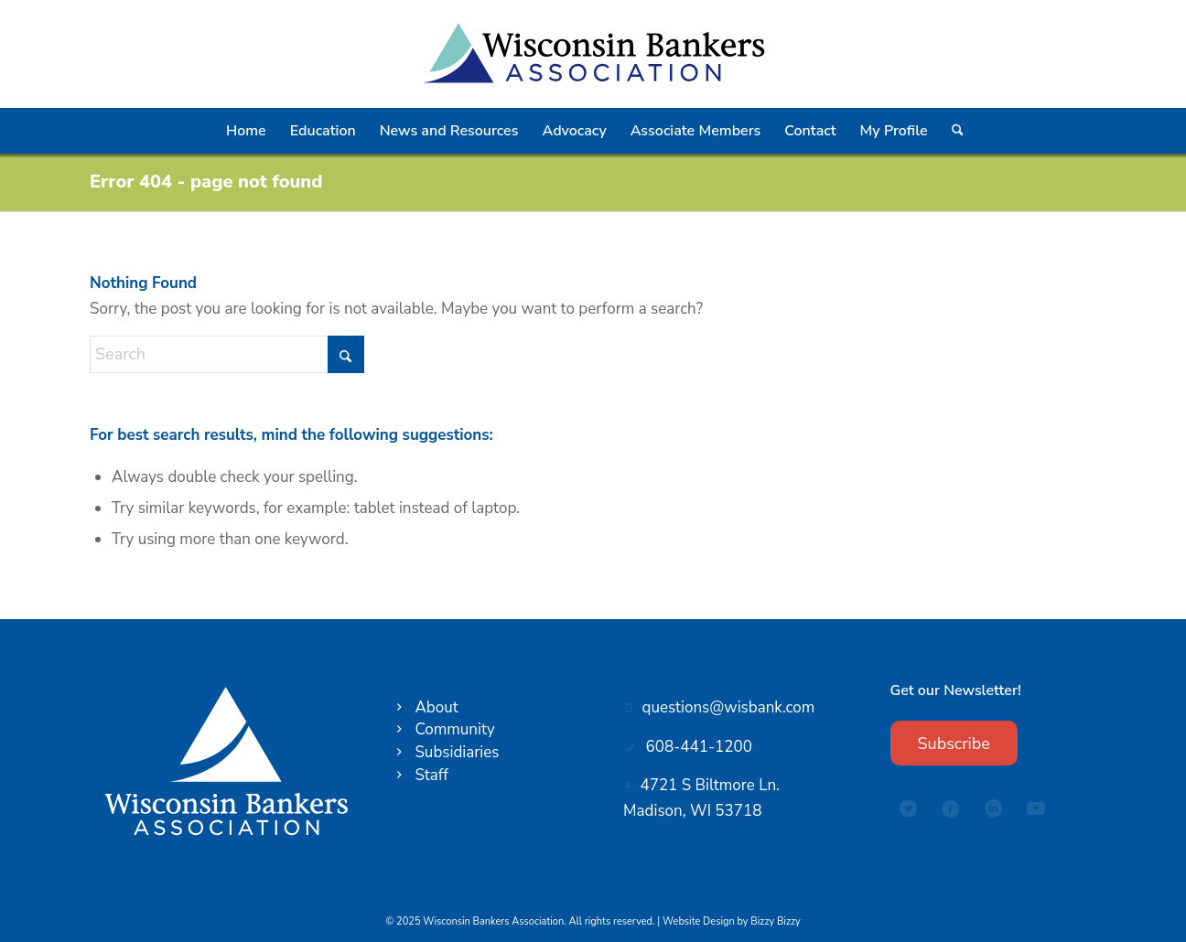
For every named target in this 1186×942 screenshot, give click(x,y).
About (436, 707)
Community (454, 729)
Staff (431, 775)
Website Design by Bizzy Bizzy (732, 921)
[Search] (956, 131)
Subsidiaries (457, 752)
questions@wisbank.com (728, 707)
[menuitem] (246, 131)
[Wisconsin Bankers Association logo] (592, 54)
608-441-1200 (699, 746)
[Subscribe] (954, 743)
